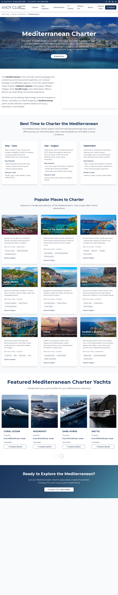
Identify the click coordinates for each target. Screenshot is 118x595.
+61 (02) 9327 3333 (19, 1)
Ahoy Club (5, 14)
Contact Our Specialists (59, 489)
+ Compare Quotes (15, 447)
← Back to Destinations (59, 26)
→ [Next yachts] (61, 456)
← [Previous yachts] (56, 456)
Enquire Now (101, 7)
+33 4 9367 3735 (42, 1)
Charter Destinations (18, 14)
